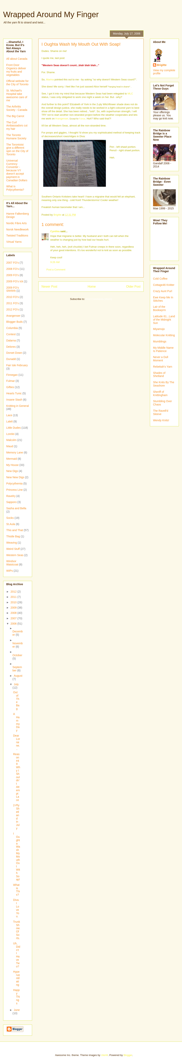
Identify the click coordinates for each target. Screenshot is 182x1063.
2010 (14, 602)
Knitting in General (17, 405)
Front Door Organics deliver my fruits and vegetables (16, 69)
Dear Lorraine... (16, 742)
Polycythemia (14, 483)
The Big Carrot (15, 116)
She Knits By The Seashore (163, 384)
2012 (14, 591)
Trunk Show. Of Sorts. (16, 930)
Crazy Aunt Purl (162, 291)
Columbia (12, 328)
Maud (9, 446)
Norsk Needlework (17, 229)
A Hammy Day (16, 722)
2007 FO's (12, 262)
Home (92, 286)
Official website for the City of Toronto (17, 82)
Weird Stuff (13, 548)
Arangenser (61, 118)
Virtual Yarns (14, 241)
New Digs (12, 471)
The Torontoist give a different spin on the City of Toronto (17, 149)
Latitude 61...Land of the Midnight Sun (164, 319)
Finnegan (12, 374)
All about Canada (16, 58)
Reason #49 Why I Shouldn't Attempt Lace (16, 777)
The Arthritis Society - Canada (16, 108)
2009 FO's (12, 275)
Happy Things (16, 996)
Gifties (10, 387)
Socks (10, 517)
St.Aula (10, 524)
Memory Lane (14, 452)
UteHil (104, 1055)
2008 (14, 612)
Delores (11, 346)
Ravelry (10, 496)
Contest (11, 334)
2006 (14, 623)
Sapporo (11, 502)
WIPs (9, 570)
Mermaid (11, 458)
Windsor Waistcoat (12, 563)
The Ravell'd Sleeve (160, 412)
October (17, 655)
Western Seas (14, 555)
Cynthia (55, 231)
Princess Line (14, 489)
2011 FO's (12, 303)
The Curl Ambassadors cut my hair (16, 126)
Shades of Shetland (159, 374)
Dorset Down (14, 352)
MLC (130, 93)
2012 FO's (12, 309)
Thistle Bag (13, 536)
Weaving (11, 542)
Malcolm (11, 440)
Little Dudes (13, 427)
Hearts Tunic (14, 393)
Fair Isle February (17, 365)
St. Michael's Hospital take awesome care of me (16, 95)
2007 (14, 618)
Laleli (9, 421)
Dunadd (11, 359)
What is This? (16, 889)
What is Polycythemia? (15, 188)
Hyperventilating (16, 978)
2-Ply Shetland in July (16, 817)
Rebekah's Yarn (162, 366)
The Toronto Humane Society (16, 136)
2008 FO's (12, 268)
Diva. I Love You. (16, 908)
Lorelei (10, 434)
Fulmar (82, 119)
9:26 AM (55, 262)
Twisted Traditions (17, 235)
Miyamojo (159, 329)
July (16, 684)
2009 (14, 607)
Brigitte (162, 65)
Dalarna (11, 340)
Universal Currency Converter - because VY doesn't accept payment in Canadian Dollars (16, 170)
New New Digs (15, 477)
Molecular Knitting (164, 335)
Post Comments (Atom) (99, 299)
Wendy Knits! (161, 420)
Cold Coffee (160, 278)
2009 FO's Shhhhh (12, 289)
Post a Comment (55, 269)
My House (12, 465)
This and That (14, 530)
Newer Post (49, 286)
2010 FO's (12, 297)
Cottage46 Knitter (163, 284)
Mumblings (159, 341)
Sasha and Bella (16, 508)
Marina (50, 79)
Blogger (127, 1055)
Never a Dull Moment (160, 359)
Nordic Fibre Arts (16, 223)
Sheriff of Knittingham (160, 393)
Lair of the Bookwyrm (159, 308)
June (17, 1009)
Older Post (133, 286)
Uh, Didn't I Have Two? (16, 955)
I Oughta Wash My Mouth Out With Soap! (16, 856)
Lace (9, 415)
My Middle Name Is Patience (163, 349)
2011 (14, 596)
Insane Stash (14, 399)
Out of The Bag (16, 700)
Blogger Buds (14, 321)
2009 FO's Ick (14, 281)
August (18, 675)
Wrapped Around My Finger (51, 14)
